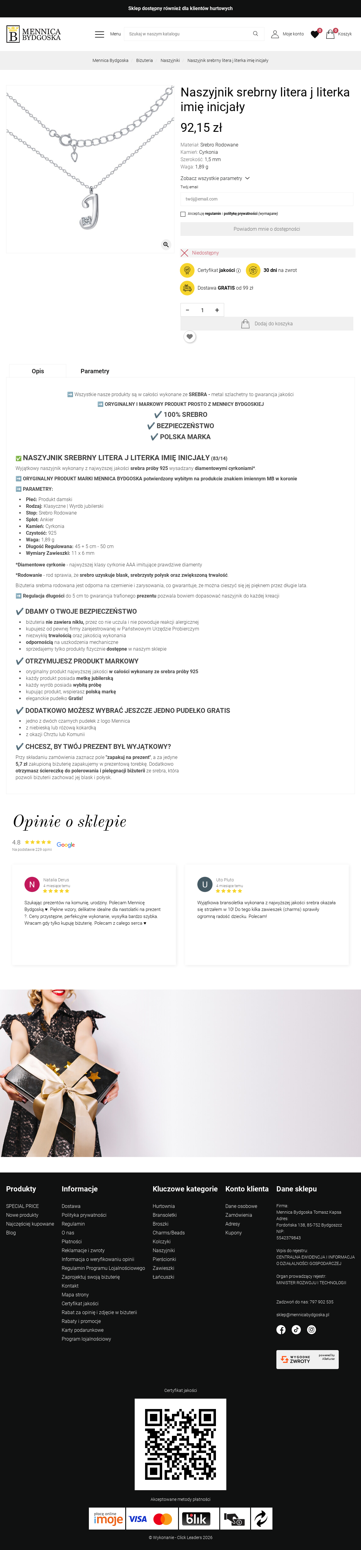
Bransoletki (165, 1215)
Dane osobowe (241, 1206)
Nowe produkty (22, 1215)
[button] (339, 34)
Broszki (161, 1224)
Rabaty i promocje (81, 1321)
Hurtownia (164, 1206)
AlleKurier (328, 1358)
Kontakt (70, 1286)
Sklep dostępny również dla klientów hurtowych (180, 8)
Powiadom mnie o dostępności (267, 229)
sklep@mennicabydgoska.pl (302, 1314)
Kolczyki (162, 1242)
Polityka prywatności (84, 1215)
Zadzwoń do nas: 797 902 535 (305, 1301)
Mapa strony (75, 1295)
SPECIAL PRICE (22, 1206)
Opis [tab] (38, 371)
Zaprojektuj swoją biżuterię (91, 1277)
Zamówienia (238, 1215)
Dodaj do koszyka (274, 324)
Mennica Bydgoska (111, 60)
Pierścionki (164, 1259)
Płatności (72, 1242)
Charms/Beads (169, 1233)
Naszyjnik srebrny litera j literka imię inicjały (228, 60)
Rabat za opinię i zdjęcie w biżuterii (99, 1312)
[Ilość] (202, 310)
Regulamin (73, 1224)
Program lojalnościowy (86, 1339)
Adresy (232, 1224)
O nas (68, 1233)
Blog (11, 1233)
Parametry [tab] (95, 371)
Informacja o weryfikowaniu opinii (98, 1259)
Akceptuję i (233, 213)
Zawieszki (163, 1268)
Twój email (189, 187)
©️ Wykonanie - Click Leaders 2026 (181, 1537)
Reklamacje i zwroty (83, 1250)
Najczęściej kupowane (30, 1224)
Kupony (233, 1233)
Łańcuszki (163, 1277)
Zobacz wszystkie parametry (215, 178)
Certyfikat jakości (80, 1303)
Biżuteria (144, 60)
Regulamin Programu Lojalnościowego (103, 1268)
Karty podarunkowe (83, 1330)
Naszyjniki (170, 60)
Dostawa (71, 1206)
